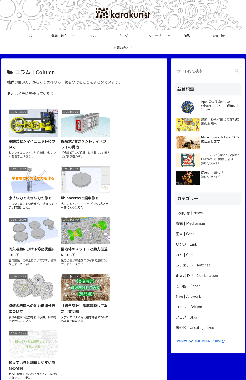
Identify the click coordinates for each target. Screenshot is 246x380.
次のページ (84, 290)
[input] (208, 71)
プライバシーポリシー (123, 368)
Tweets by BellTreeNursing (199, 341)
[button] (236, 71)
